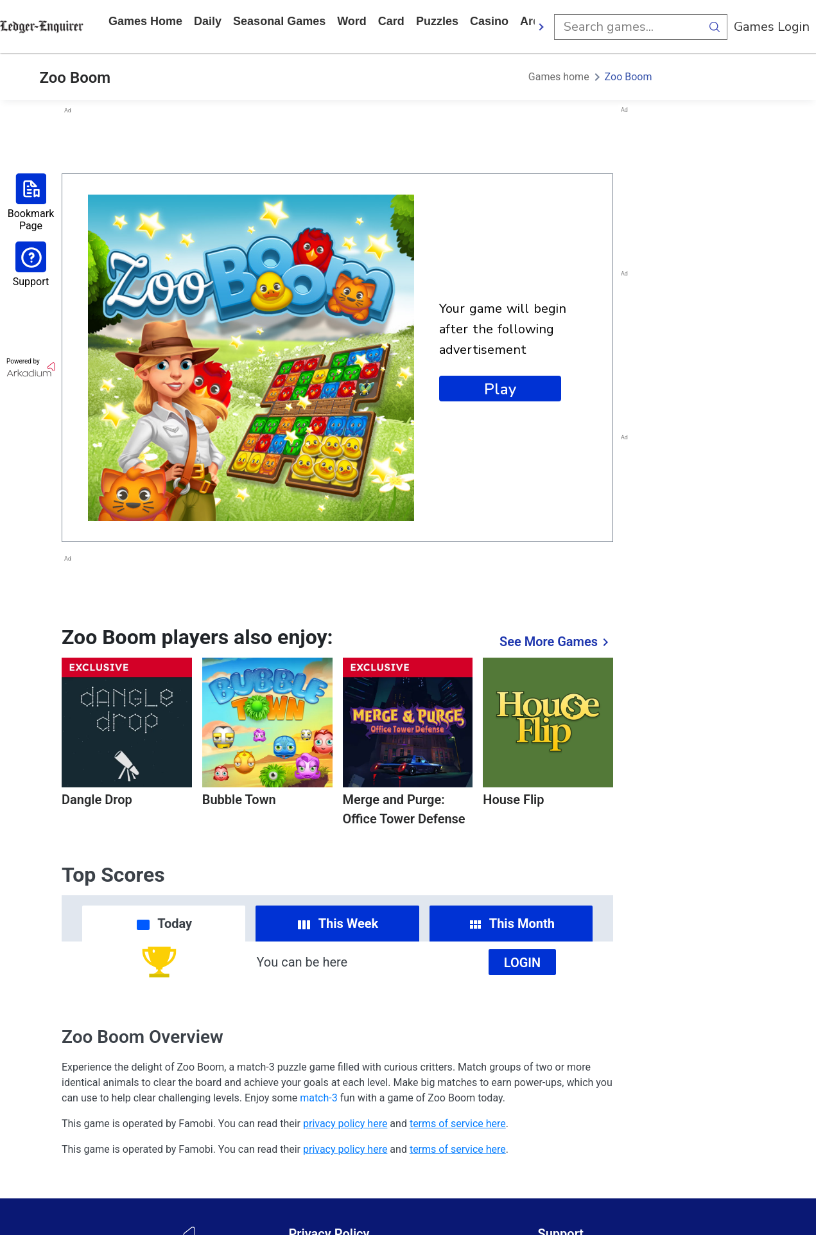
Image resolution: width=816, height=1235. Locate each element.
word (352, 21)
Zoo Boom (628, 77)
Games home (145, 21)
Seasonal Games (279, 21)
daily (207, 21)
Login (522, 962)
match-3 (319, 1098)
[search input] (628, 27)
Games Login (772, 26)
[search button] (714, 27)
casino (489, 21)
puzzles (437, 21)
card (391, 21)
